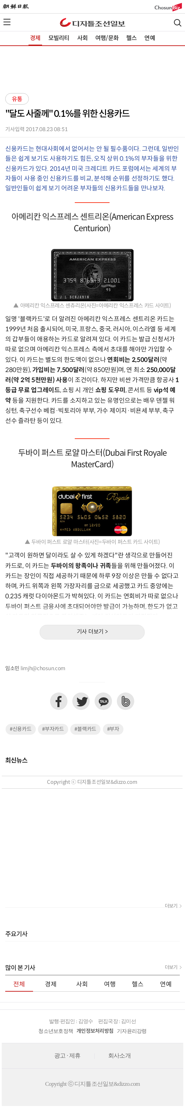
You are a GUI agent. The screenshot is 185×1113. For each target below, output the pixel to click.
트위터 (81, 701)
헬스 (131, 38)
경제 (35, 38)
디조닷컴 (92, 22)
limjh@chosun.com (43, 668)
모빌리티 (59, 38)
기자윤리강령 (132, 1031)
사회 (82, 38)
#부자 (113, 729)
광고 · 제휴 (67, 1055)
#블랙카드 (85, 729)
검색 (178, 23)
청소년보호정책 (55, 1031)
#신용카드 (21, 729)
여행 (110, 984)
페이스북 (58, 701)
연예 (149, 38)
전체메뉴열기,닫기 (6, 22)
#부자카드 (53, 729)
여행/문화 (107, 38)
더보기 (171, 906)
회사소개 (119, 1055)
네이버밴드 (125, 701)
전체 (19, 984)
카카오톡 (103, 701)
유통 (17, 99)
